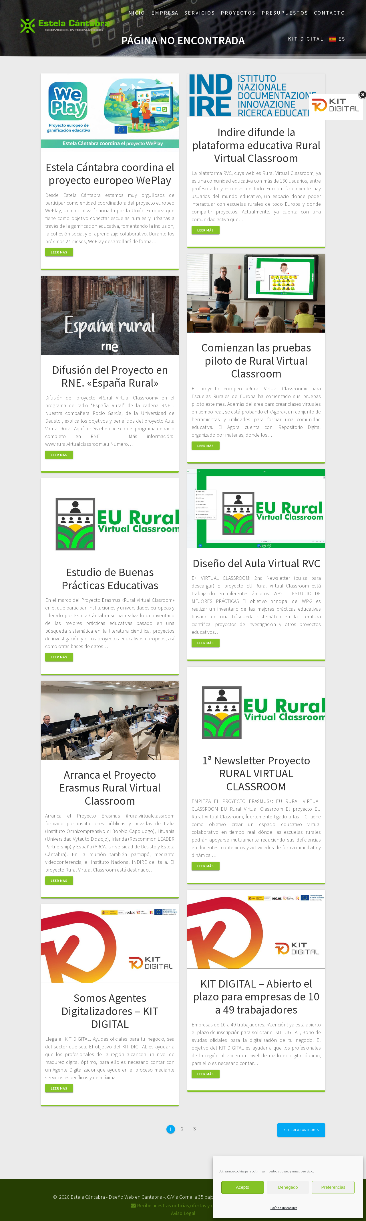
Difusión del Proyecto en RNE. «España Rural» (110, 376)
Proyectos (238, 12)
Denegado (288, 1187)
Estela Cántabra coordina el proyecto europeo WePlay (109, 173)
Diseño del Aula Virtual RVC (256, 563)
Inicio (135, 12)
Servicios (199, 12)
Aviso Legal (183, 1213)
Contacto (329, 12)
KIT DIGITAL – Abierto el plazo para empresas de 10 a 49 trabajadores (256, 996)
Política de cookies (283, 1208)
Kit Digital (306, 38)
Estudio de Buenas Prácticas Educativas (109, 578)
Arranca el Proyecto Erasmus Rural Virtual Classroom (110, 788)
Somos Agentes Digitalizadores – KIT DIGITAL (109, 1011)
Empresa (165, 12)
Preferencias (333, 1187)
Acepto (242, 1187)
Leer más (59, 252)
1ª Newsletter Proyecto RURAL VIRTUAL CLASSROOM (256, 773)
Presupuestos (285, 12)
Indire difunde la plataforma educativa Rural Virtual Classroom (256, 145)
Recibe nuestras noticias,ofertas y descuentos (183, 1205)
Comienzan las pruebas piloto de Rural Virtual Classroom (256, 360)
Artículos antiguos (301, 1130)
